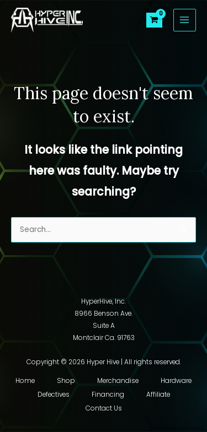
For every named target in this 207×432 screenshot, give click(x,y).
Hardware (176, 380)
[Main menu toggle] (184, 20)
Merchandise (118, 380)
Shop (66, 380)
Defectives (54, 394)
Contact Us (104, 408)
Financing (108, 394)
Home (25, 380)
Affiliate (158, 394)
